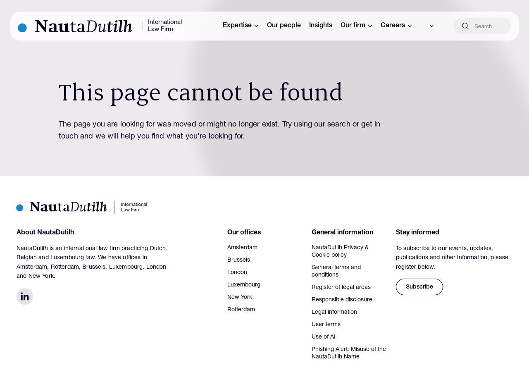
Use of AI (324, 337)
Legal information (334, 312)
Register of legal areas (341, 288)
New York (239, 298)
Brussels (238, 260)
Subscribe (419, 287)
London (237, 273)
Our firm (356, 26)
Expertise (241, 26)
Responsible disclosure (342, 300)
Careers (396, 26)
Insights (320, 26)
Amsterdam (242, 248)
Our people (284, 26)
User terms (326, 325)
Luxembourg (243, 285)
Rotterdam (241, 310)
